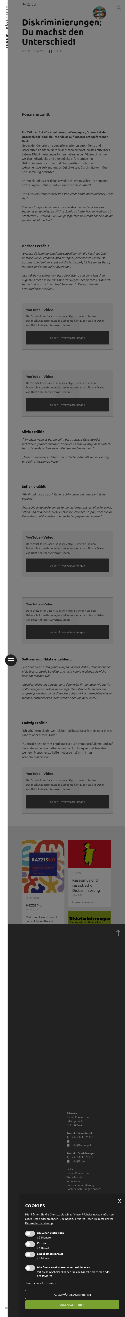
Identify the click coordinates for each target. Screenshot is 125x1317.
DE (7, 1308)
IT (7, 1312)
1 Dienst (43, 1248)
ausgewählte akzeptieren (72, 1294)
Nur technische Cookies (40, 1283)
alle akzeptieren (72, 1304)
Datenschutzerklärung (39, 1223)
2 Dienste (44, 1237)
